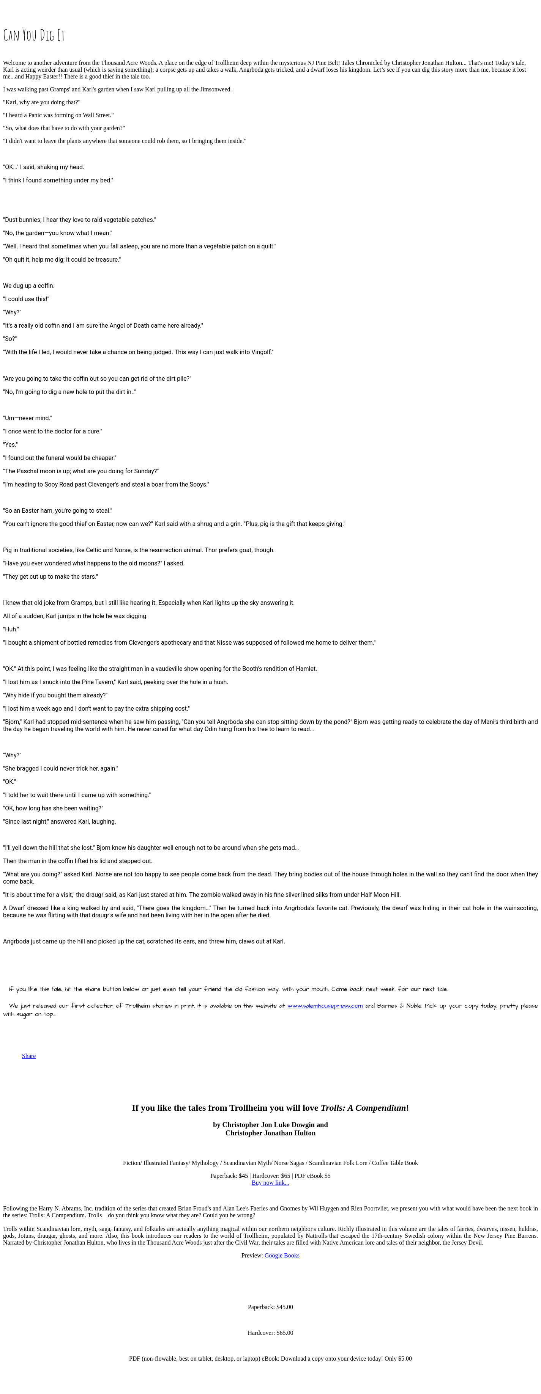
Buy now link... (270, 1182)
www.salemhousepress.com (325, 1006)
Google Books (282, 1255)
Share (29, 1056)
